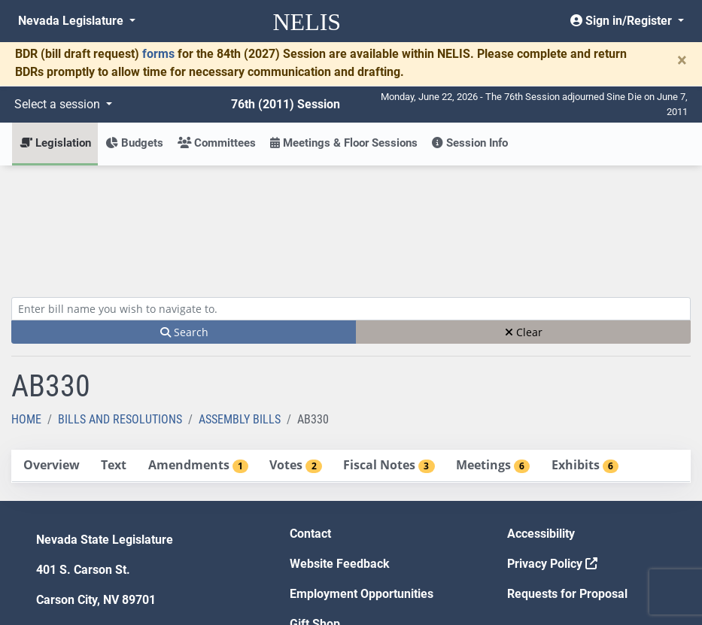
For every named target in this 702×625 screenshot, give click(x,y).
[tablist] (351, 355)
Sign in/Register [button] (622, 21)
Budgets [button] (134, 143)
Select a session (58, 104)
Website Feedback (340, 453)
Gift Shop (315, 513)
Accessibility (541, 423)
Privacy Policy (552, 453)
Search (184, 221)
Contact (310, 423)
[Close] (682, 60)
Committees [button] (217, 143)
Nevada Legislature (72, 21)
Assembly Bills (240, 309)
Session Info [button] (470, 143)
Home (26, 309)
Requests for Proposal (567, 483)
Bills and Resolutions (120, 309)
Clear (523, 221)
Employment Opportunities (361, 483)
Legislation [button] (55, 143)
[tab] (51, 355)
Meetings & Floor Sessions (344, 143)
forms (158, 54)
